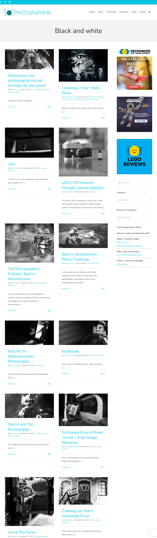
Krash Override (54, 456)
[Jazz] (91, 75)
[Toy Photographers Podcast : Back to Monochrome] (60, 159)
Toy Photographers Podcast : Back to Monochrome (54, 190)
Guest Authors (36, 456)
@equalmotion (136, 255)
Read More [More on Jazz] (74, 121)
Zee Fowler (87, 505)
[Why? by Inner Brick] (29, 429)
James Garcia (14, 289)
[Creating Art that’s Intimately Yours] (98, 342)
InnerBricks (14, 456)
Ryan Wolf (45, 388)
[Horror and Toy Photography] (91, 267)
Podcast (42, 202)
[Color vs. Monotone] (67, 429)
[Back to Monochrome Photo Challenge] (98, 152)
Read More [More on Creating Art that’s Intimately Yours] (81, 392)
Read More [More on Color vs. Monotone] (50, 477)
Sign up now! (8, 502)
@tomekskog (122, 264)
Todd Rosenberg (54, 97)
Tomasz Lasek (15, 89)
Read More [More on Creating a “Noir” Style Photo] (50, 118)
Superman (55, 275)
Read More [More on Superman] (50, 298)
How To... (49, 99)
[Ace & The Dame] (60, 352)
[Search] (120, 183)
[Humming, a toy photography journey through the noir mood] (29, 59)
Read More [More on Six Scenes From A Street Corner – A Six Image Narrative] (19, 391)
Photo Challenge (109, 180)
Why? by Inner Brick (24, 452)
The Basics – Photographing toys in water (116, 493)
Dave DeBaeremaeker (25, 370)
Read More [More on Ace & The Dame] (43, 402)
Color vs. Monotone (62, 452)
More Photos (122, 242)
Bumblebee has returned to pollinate (111, 505)
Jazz (73, 96)
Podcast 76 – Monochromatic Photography (21, 280)
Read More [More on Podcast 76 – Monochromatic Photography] (12, 308)
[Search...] (134, 183)
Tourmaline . (84, 371)
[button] (149, 11)
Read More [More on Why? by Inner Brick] (12, 471)
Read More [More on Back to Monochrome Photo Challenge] (81, 205)
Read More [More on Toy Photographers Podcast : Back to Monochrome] (43, 227)
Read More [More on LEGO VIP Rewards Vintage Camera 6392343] (19, 213)
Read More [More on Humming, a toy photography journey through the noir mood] (12, 107)
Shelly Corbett (85, 180)
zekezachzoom (54, 279)
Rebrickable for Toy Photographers (110, 511)
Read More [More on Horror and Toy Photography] (74, 315)
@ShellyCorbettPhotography (129, 246)
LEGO (18, 92)
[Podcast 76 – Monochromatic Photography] (29, 257)
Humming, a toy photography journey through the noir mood (27, 80)
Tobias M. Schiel (78, 100)
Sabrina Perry (22, 191)
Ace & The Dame (53, 383)
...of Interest (36, 89)
